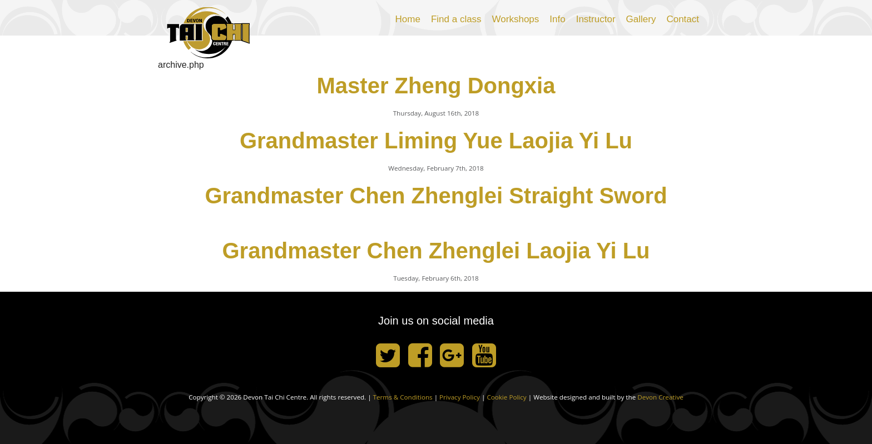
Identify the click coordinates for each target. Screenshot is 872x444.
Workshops (515, 19)
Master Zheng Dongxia (436, 85)
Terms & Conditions (403, 397)
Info (557, 19)
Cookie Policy (506, 397)
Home (407, 19)
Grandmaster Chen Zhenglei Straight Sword (436, 195)
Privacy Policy (459, 397)
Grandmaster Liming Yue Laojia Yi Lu (436, 140)
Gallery (641, 19)
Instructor (596, 19)
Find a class (456, 19)
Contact (682, 19)
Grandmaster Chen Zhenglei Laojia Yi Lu (436, 250)
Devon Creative (660, 397)
